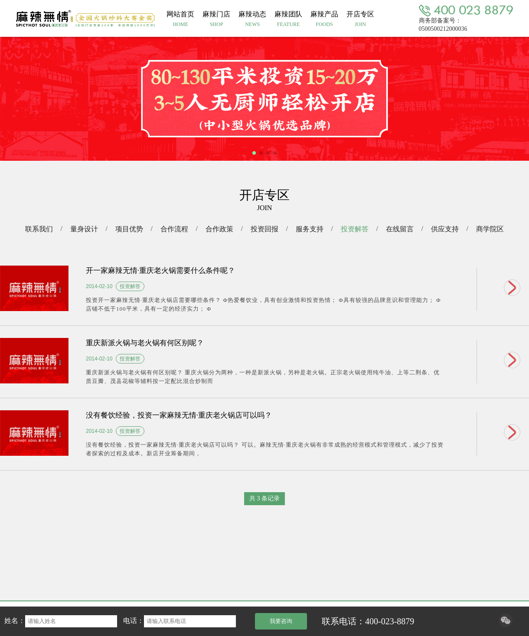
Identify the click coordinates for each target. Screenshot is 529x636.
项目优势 (129, 229)
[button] (254, 153)
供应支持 (445, 229)
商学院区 (490, 229)
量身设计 (84, 229)
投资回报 (264, 229)
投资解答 (355, 229)
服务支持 (309, 229)
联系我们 (39, 229)
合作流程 (174, 229)
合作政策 (219, 229)
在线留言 (400, 229)
